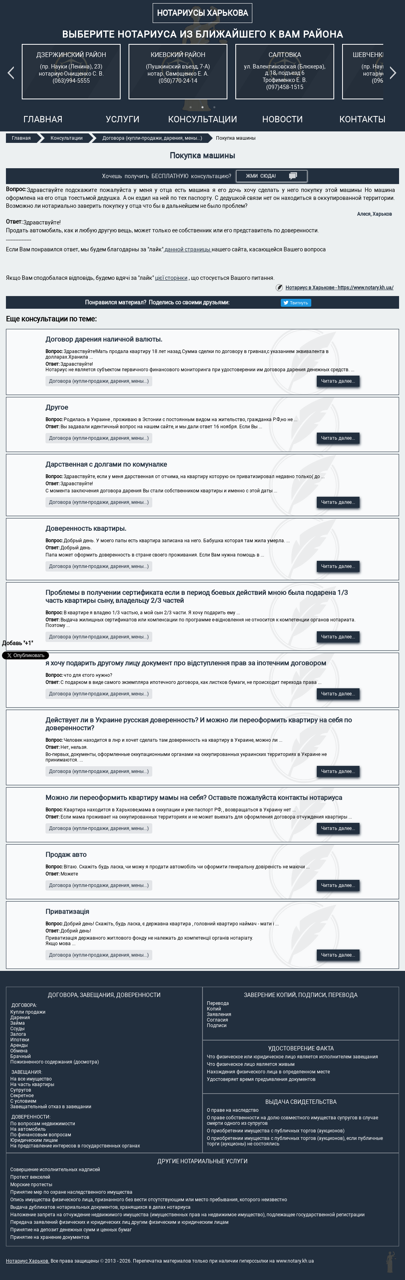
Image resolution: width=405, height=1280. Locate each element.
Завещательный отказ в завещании (50, 1106)
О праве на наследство (233, 1110)
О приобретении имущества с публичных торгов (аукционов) (275, 1131)
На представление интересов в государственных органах (75, 1146)
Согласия (217, 1020)
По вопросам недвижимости (42, 1123)
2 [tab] (202, 107)
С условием (23, 1101)
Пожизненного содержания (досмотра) (54, 1062)
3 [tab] (214, 107)
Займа (17, 1023)
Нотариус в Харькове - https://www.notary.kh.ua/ (340, 288)
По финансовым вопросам (40, 1135)
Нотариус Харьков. (27, 1261)
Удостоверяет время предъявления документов (261, 1079)
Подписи (217, 1025)
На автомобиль (28, 1129)
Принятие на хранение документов (49, 1237)
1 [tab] (191, 107)
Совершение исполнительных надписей (55, 1169)
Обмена (19, 1051)
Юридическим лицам (34, 1140)
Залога (18, 1034)
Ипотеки (19, 1040)
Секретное (22, 1095)
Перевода (218, 1003)
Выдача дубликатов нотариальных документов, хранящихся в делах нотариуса (100, 1207)
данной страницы (187, 249)
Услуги (123, 119)
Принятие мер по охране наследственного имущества (71, 1192)
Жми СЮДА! (271, 176)
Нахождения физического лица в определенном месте (268, 1072)
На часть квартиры (32, 1084)
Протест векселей (30, 1177)
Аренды (19, 1045)
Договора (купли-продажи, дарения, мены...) (99, 381)
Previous (12, 73)
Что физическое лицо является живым (251, 1064)
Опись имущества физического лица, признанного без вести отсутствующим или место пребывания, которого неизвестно (148, 1199)
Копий (214, 1009)
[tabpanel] (71, 71)
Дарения (20, 1017)
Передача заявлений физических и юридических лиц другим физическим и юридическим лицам (119, 1222)
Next (395, 73)
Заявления (219, 1014)
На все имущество (31, 1079)
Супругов (20, 1090)
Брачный (20, 1056)
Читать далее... (338, 381)
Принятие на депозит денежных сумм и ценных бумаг (71, 1230)
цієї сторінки (171, 278)
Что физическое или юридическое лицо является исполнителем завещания (292, 1057)
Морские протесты (31, 1184)
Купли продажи (27, 1012)
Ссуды (17, 1028)
